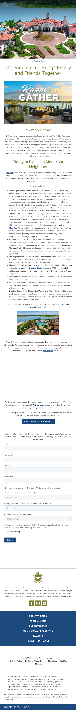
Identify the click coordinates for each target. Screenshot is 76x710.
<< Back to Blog (38, 61)
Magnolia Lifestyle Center (32, 268)
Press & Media (38, 621)
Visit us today (38, 405)
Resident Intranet (38, 641)
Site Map (63, 661)
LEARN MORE (66, 596)
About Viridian (38, 616)
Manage (38, 664)
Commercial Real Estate (38, 631)
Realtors (38, 636)
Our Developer (38, 626)
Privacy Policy (16, 661)
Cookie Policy (9, 700)
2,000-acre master (31, 193)
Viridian (10, 173)
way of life (48, 351)
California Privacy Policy (35, 661)
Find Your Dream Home (38, 421)
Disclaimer (52, 661)
